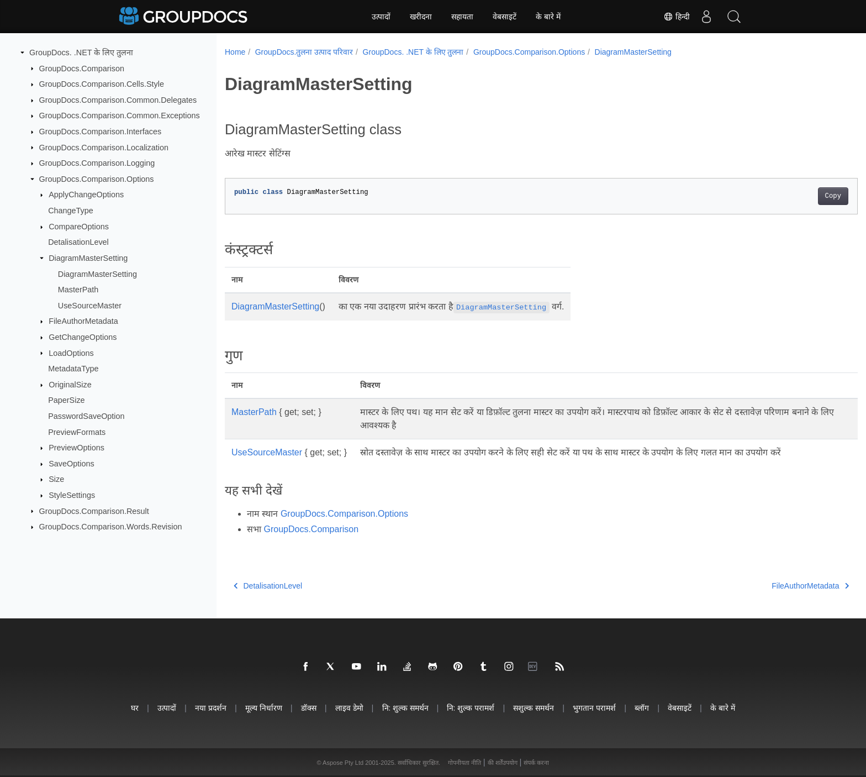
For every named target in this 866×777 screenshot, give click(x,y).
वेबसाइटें (504, 16)
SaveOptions (71, 463)
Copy (789, 196)
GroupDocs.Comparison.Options (96, 179)
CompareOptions (79, 226)
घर (135, 707)
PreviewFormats (76, 431)
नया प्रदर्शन (210, 707)
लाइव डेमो (349, 707)
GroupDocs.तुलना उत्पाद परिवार (304, 52)
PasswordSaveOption (86, 416)
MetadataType (73, 368)
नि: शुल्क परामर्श (470, 707)
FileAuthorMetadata (83, 321)
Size (56, 479)
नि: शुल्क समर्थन (405, 707)
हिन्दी (676, 17)
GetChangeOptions (83, 337)
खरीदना (421, 16)
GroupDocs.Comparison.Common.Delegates (118, 100)
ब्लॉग (642, 707)
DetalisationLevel (78, 242)
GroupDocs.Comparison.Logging (97, 163)
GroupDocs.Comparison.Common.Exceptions (119, 115)
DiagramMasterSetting (88, 258)
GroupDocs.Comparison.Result (94, 510)
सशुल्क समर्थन (533, 707)
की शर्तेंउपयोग (503, 762)
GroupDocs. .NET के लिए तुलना (81, 52)
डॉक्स (308, 707)
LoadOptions (71, 352)
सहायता (462, 16)
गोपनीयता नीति (464, 762)
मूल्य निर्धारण (263, 707)
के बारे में (548, 16)
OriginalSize (70, 384)
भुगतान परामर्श (594, 707)
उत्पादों (381, 16)
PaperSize (66, 400)
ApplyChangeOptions (86, 194)
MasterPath (78, 289)
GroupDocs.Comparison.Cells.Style (101, 84)
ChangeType (70, 210)
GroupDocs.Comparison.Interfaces (100, 131)
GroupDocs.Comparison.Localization (103, 147)
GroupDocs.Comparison (81, 68)
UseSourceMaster (90, 305)
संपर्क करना (536, 762)
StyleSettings (72, 495)
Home (235, 52)
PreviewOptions (76, 447)
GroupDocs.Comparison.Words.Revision (110, 526)
